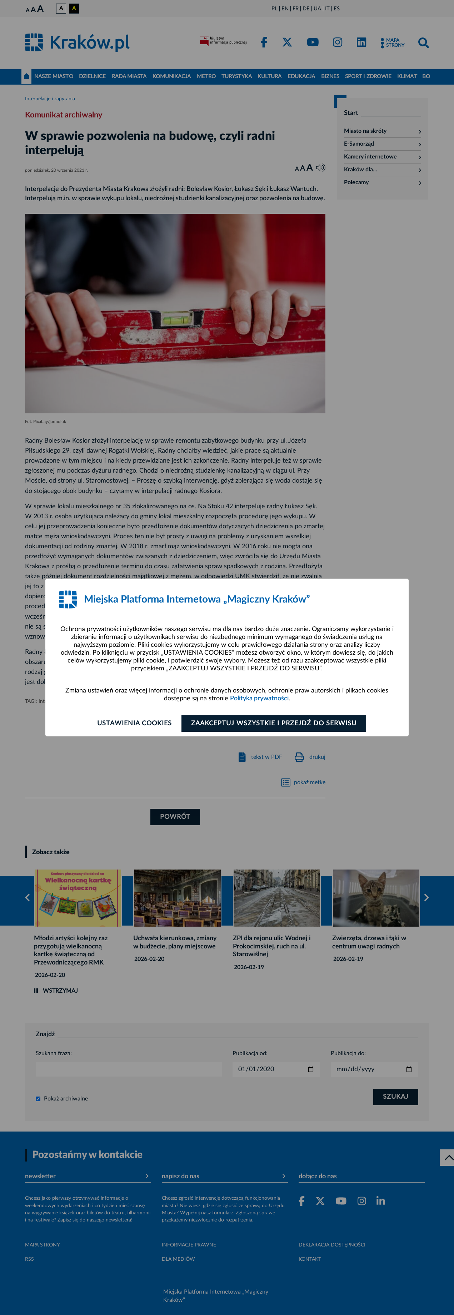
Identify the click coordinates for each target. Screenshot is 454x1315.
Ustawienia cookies (134, 723)
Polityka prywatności (259, 698)
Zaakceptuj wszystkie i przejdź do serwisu (273, 723)
